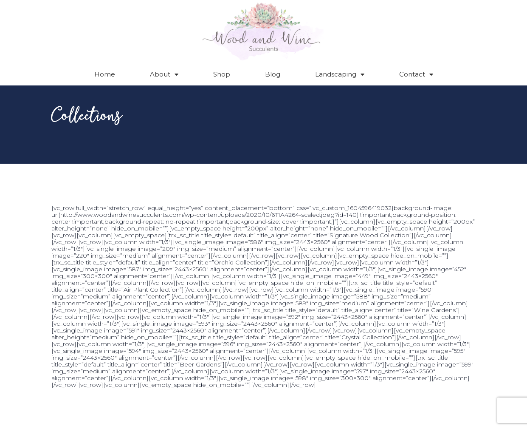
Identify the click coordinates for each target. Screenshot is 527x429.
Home (104, 74)
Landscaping (339, 74)
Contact (416, 74)
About (164, 74)
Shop (221, 74)
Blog (272, 74)
